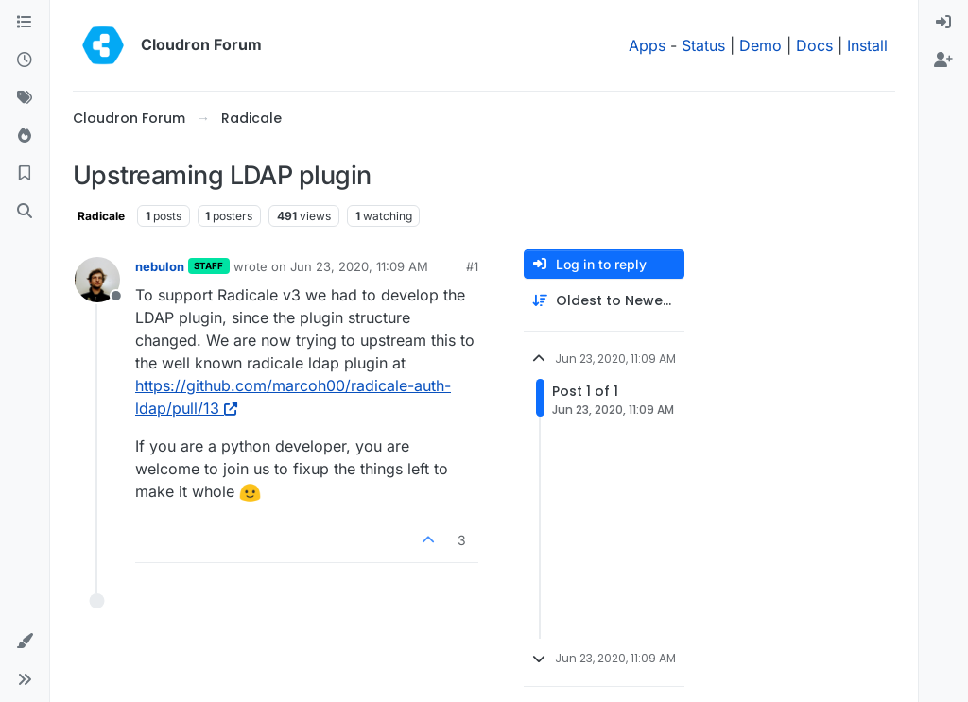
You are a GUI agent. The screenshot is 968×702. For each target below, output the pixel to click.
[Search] (25, 212)
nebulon (159, 266)
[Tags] (25, 98)
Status (703, 45)
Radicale (101, 216)
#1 (472, 266)
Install (867, 45)
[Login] (943, 23)
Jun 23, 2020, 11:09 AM (359, 266)
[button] (25, 641)
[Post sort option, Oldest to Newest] (604, 301)
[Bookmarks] (25, 174)
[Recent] (25, 60)
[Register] (943, 60)
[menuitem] (943, 23)
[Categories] (25, 23)
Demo (760, 45)
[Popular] (25, 136)
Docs (814, 45)
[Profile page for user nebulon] (97, 279)
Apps (647, 45)
